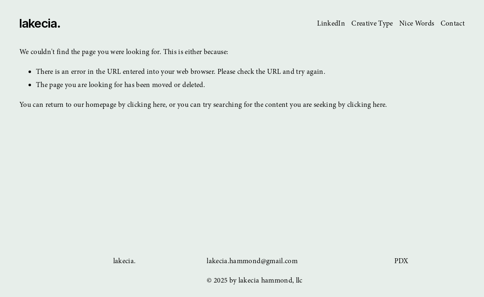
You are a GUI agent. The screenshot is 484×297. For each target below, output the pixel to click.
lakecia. (40, 23)
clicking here (146, 104)
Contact (453, 23)
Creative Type (372, 23)
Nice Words (416, 23)
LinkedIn (331, 23)
